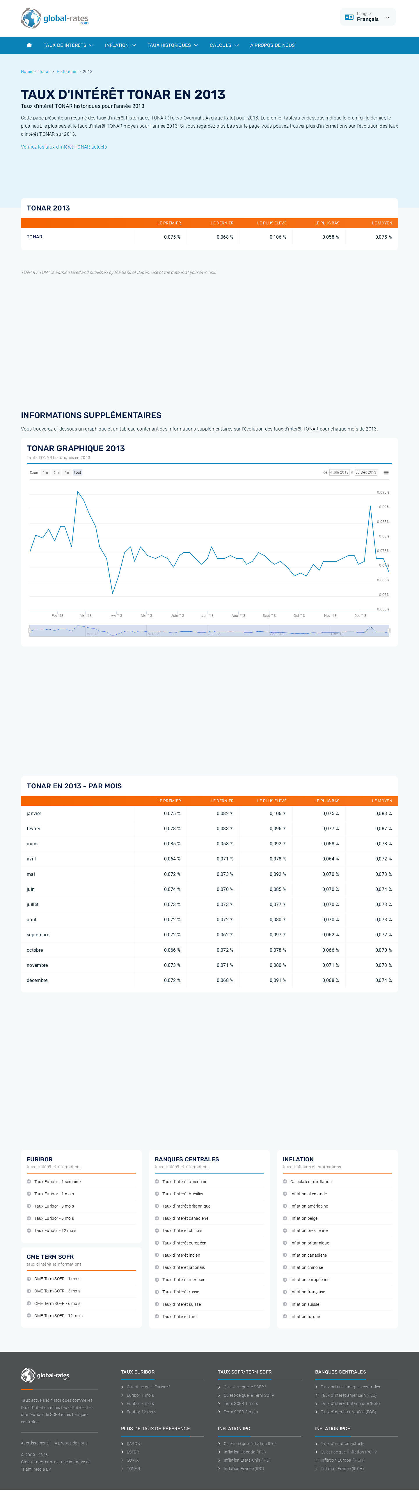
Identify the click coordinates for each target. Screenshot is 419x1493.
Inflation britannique (306, 1243)
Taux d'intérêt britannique (183, 1206)
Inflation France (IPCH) (339, 1468)
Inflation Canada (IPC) (242, 1452)
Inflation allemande (305, 1194)
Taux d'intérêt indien (177, 1255)
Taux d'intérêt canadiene (181, 1218)
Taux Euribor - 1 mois (50, 1194)
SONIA (130, 1460)
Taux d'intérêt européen (181, 1243)
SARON (130, 1443)
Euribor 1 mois (137, 1395)
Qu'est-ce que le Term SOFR (246, 1395)
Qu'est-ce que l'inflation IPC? (247, 1443)
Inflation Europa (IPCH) (340, 1460)
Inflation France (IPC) (241, 1468)
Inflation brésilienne (305, 1230)
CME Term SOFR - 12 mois (55, 1315)
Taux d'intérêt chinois (178, 1230)
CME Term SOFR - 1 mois (53, 1278)
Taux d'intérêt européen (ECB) (346, 1412)
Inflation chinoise (303, 1267)
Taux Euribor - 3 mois (50, 1206)
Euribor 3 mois (137, 1403)
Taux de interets (68, 45)
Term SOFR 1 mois (238, 1403)
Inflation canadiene (305, 1255)
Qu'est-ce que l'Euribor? (145, 1387)
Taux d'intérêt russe (177, 1292)
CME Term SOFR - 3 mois (53, 1291)
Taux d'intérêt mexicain (180, 1279)
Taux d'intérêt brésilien (180, 1194)
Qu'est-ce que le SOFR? (242, 1387)
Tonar (44, 71)
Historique (66, 71)
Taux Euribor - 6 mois (50, 1218)
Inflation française (304, 1292)
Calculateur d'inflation (307, 1181)
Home (26, 71)
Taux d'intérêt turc (175, 1316)
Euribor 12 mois (138, 1412)
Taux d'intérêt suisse (178, 1304)
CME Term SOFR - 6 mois (53, 1303)
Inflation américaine (305, 1206)
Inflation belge (300, 1218)
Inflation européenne (306, 1279)
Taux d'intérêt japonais (180, 1267)
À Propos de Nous (272, 45)
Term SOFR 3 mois (238, 1412)
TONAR (34, 237)
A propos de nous (71, 1443)
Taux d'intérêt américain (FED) (346, 1395)
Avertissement (34, 1443)
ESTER (130, 1452)
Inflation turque (301, 1316)
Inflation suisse (301, 1304)
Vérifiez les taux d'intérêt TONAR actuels (64, 147)
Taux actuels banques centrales (347, 1387)
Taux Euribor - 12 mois (51, 1230)
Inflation (120, 45)
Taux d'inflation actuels (339, 1443)
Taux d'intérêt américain (181, 1181)
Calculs (224, 45)
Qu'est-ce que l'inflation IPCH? (346, 1452)
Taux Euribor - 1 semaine (54, 1181)
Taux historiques (173, 45)
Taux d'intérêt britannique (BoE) (347, 1403)
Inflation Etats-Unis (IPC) (244, 1460)
